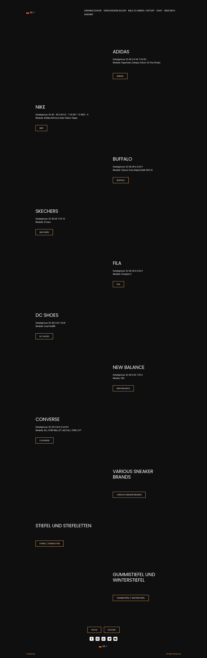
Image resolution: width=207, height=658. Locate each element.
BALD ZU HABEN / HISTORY (141, 10)
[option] (29, 12)
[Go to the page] (46, 12)
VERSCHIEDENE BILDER (114, 10)
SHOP (159, 10)
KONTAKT (88, 14)
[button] (120, 76)
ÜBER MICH (169, 10)
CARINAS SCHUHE (93, 10)
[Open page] (64, 64)
